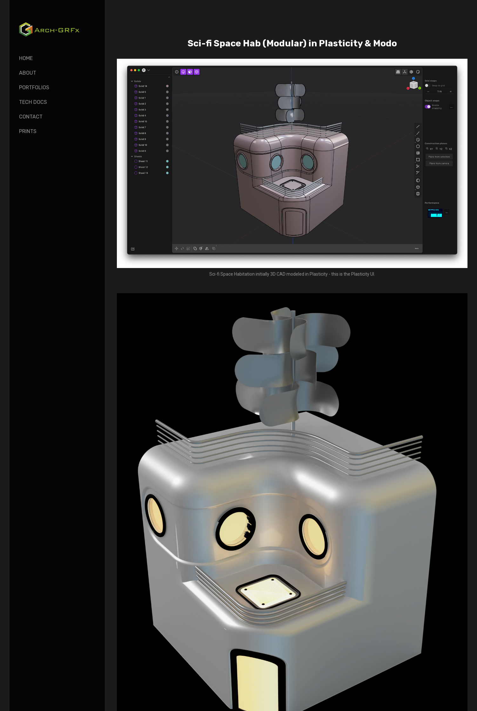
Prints (28, 131)
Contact (31, 117)
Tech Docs (33, 102)
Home (26, 58)
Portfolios (34, 87)
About (27, 73)
